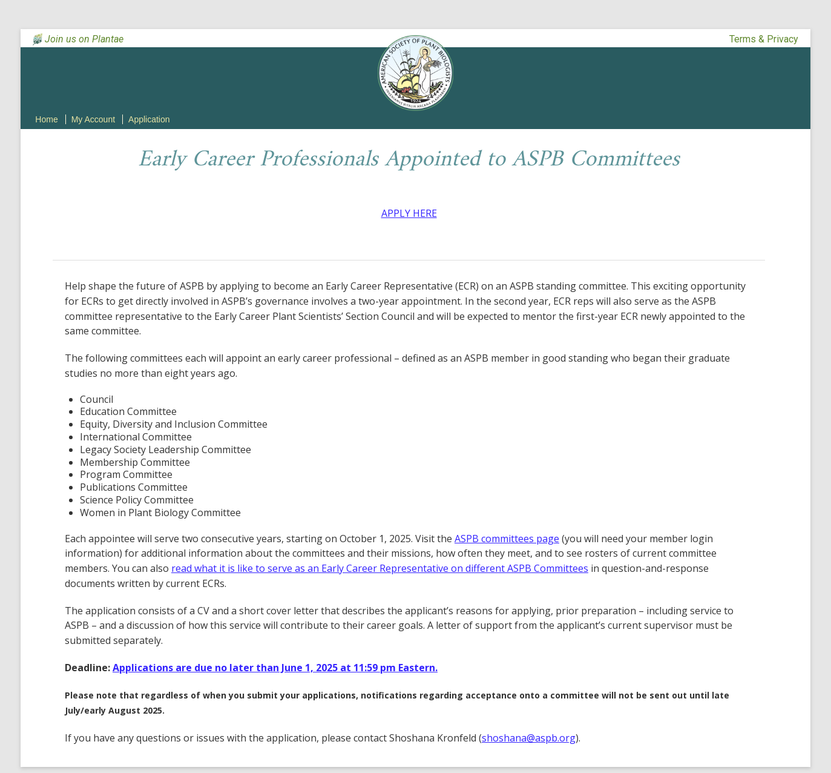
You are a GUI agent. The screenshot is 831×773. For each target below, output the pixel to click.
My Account (93, 119)
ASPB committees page (507, 538)
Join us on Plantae (84, 39)
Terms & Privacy (763, 39)
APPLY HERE (409, 213)
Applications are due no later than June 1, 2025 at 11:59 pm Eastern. (275, 667)
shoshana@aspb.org (529, 738)
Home (46, 119)
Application (149, 119)
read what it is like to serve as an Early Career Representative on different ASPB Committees (379, 568)
